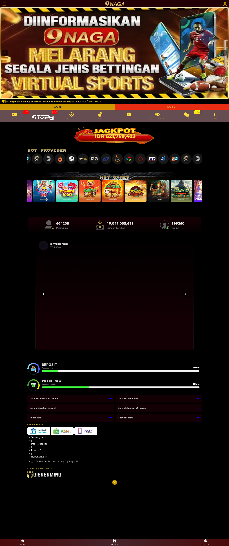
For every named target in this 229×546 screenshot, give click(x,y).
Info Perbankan (39, 443)
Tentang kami (38, 437)
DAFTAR (171, 106)
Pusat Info (36, 450)
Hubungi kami (39, 456)
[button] (5, 53)
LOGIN (57, 106)
